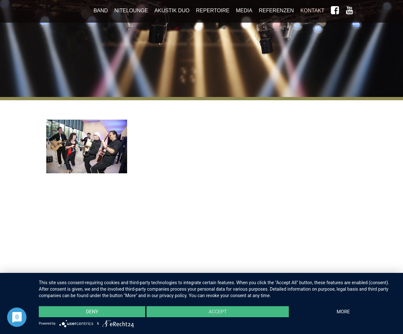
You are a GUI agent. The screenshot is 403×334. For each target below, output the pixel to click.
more (343, 312)
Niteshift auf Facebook (335, 12)
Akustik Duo (172, 10)
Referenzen (276, 10)
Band (100, 10)
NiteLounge (131, 10)
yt (349, 12)
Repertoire (212, 10)
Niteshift (80, 12)
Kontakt (312, 10)
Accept (218, 312)
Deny (92, 312)
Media (244, 10)
